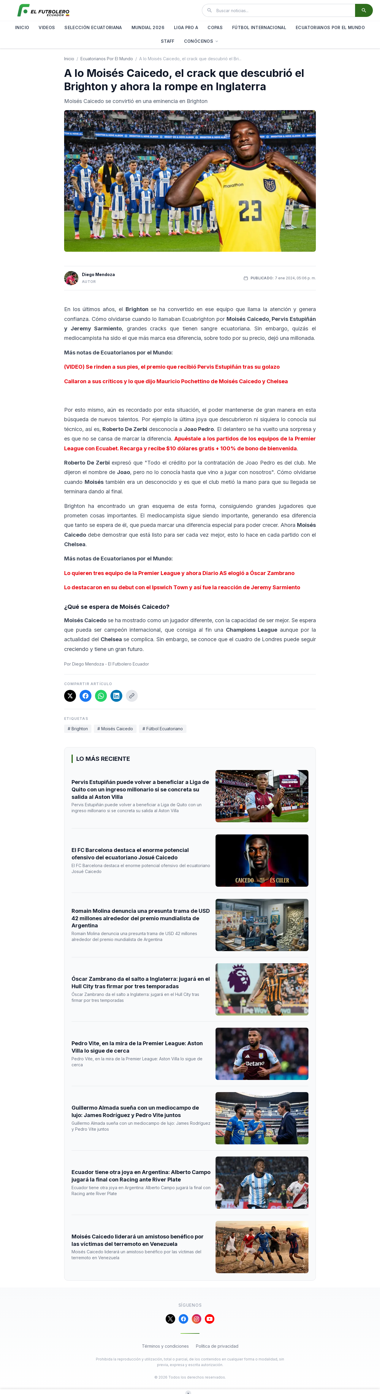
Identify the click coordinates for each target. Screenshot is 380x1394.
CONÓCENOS (201, 41)
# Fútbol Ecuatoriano (162, 728)
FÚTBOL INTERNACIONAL (259, 27)
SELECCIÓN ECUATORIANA (93, 27)
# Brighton (78, 728)
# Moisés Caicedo (115, 728)
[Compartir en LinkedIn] (116, 696)
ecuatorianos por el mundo (106, 58)
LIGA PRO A (186, 27)
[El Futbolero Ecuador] (43, 10)
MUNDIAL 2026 (148, 27)
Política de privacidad (217, 1346)
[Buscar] (364, 10)
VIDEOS (47, 27)
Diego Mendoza (98, 274)
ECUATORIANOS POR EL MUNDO (330, 27)
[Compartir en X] (70, 696)
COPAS (215, 27)
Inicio (69, 58)
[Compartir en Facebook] (85, 696)
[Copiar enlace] (132, 696)
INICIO (22, 27)
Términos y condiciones (165, 1346)
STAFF (168, 41)
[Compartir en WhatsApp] (101, 696)
